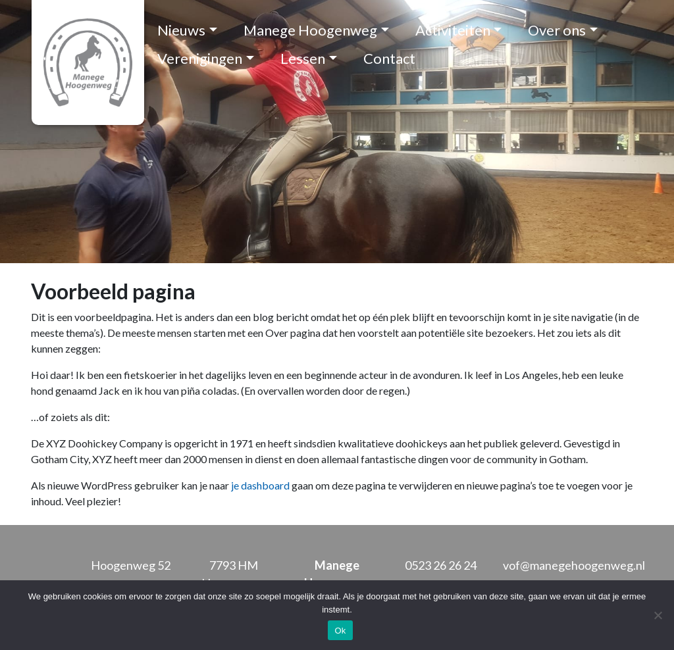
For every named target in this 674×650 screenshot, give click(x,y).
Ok (340, 631)
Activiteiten (452, 30)
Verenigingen (199, 58)
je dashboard (260, 485)
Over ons (557, 30)
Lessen (302, 58)
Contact (389, 58)
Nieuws (181, 30)
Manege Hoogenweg (310, 30)
